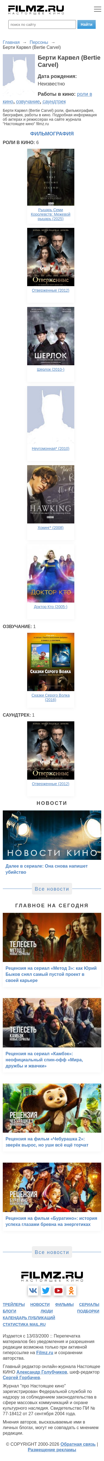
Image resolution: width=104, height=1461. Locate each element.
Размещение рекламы (52, 1449)
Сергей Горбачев (21, 1377)
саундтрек (54, 101)
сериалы (89, 1304)
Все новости (52, 889)
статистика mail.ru (24, 1324)
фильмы (64, 1304)
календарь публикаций (29, 1318)
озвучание (28, 101)
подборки (88, 1311)
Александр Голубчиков (41, 1372)
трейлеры (14, 1304)
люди (46, 1311)
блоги (9, 1311)
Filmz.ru (44, 1352)
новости (40, 1304)
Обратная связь (78, 1444)
